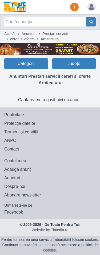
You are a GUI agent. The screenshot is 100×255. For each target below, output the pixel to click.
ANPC (10, 140)
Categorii (26, 63)
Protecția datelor (19, 123)
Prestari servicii (55, 34)
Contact (11, 149)
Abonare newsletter (22, 195)
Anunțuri (12, 178)
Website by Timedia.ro (49, 230)
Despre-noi (14, 186)
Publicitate (14, 115)
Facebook (13, 212)
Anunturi (28, 34)
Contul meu (15, 161)
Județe (73, 63)
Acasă (9, 34)
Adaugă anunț (17, 169)
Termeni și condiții (21, 132)
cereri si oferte (22, 39)
